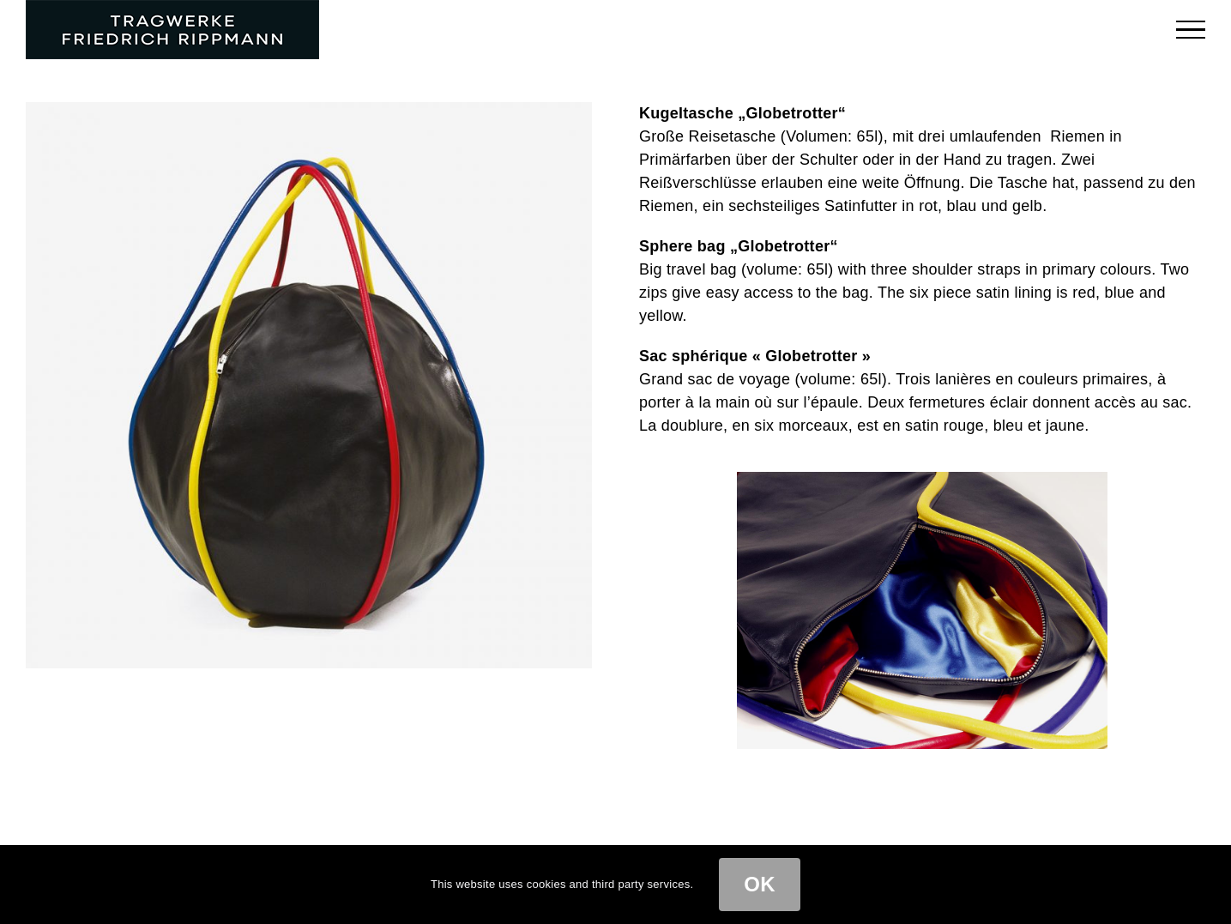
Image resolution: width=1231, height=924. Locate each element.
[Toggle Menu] (1191, 30)
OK (759, 884)
